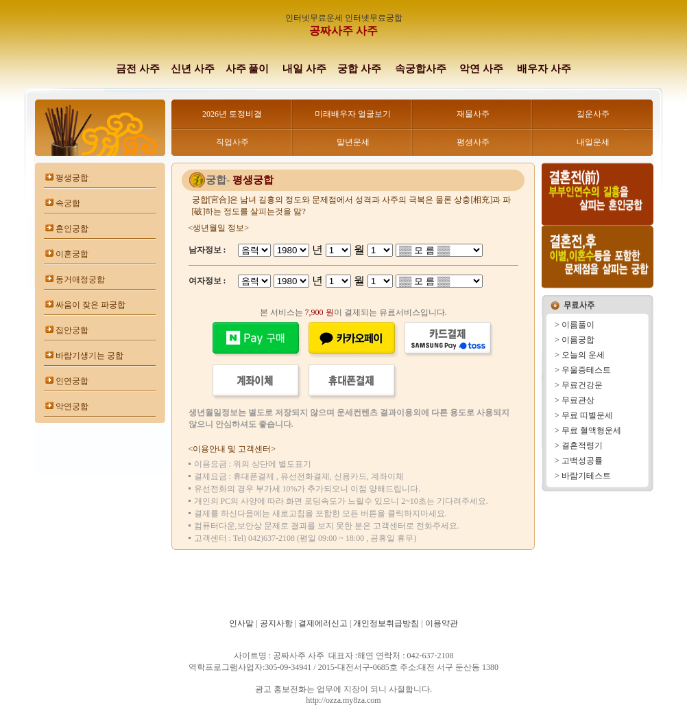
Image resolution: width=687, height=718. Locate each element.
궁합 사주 (359, 68)
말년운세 (353, 142)
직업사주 (232, 142)
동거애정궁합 (80, 279)
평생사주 (473, 142)
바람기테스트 (586, 475)
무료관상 (578, 400)
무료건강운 (582, 385)
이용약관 (441, 623)
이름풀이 (578, 324)
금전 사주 (138, 68)
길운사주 (593, 114)
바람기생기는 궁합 (89, 355)
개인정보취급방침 (386, 623)
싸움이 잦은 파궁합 (90, 305)
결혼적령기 (582, 445)
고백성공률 (582, 460)
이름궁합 (578, 340)
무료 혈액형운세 (591, 430)
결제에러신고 (323, 623)
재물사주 (473, 114)
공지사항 (276, 623)
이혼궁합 (72, 254)
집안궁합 (72, 330)
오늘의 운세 (583, 355)
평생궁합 (72, 178)
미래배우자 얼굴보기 (353, 114)
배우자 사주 (544, 68)
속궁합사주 (422, 68)
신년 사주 (193, 68)
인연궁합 (72, 381)
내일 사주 (304, 68)
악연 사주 (481, 68)
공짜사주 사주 (343, 30)
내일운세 (593, 142)
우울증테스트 (586, 370)
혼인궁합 (72, 228)
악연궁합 (72, 406)
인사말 (241, 623)
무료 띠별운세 (587, 415)
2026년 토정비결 (232, 114)
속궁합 (68, 203)
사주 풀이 (247, 68)
